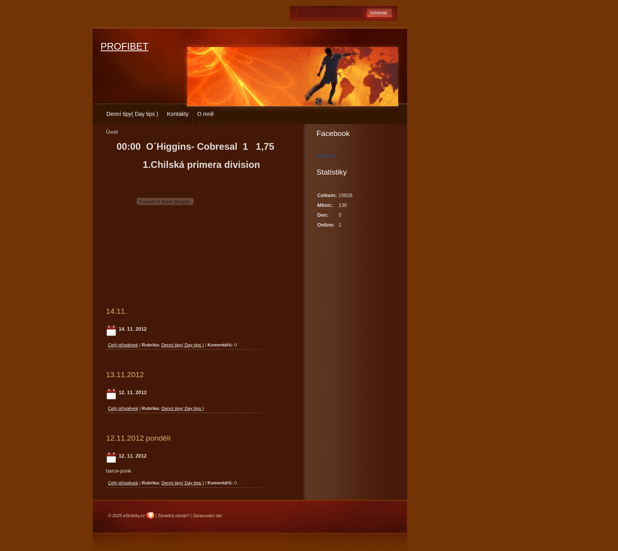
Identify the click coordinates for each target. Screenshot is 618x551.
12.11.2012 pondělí (138, 438)
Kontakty (177, 114)
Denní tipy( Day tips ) (132, 114)
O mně (205, 114)
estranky (325, 155)
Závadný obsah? (173, 515)
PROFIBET (125, 46)
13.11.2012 (125, 374)
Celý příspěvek (123, 345)
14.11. (116, 311)
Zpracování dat (207, 515)
